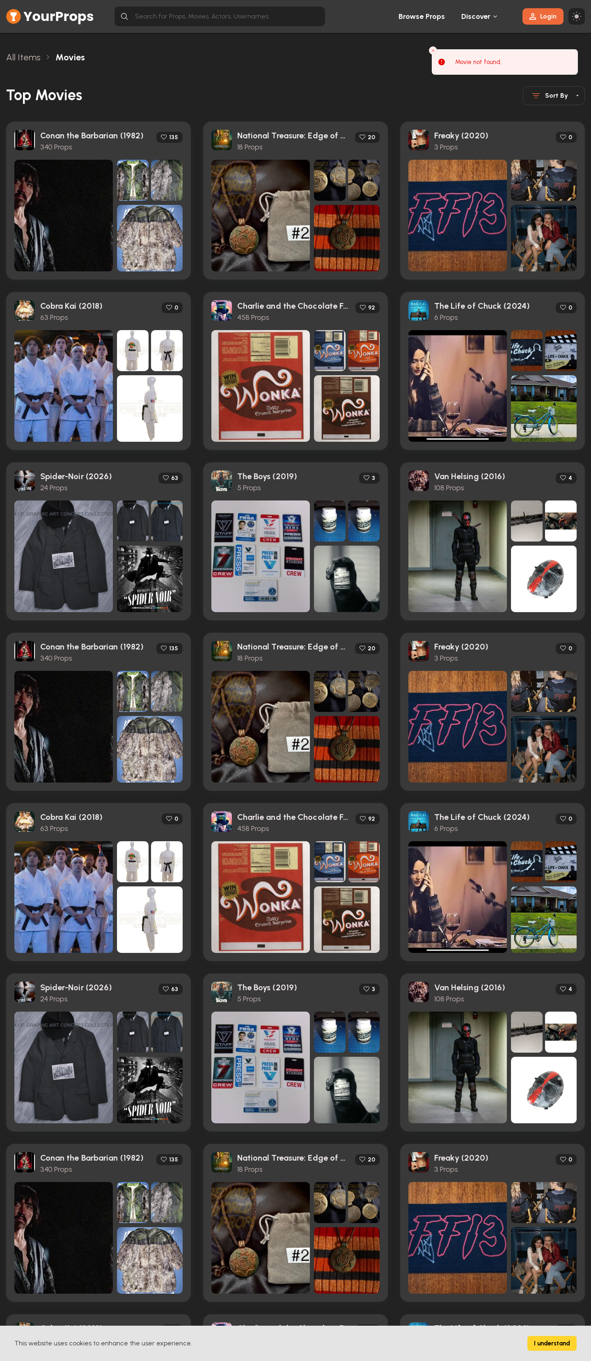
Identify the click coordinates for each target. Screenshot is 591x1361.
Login (543, 16)
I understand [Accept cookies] (552, 1343)
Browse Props (422, 16)
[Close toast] (433, 50)
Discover (476, 16)
